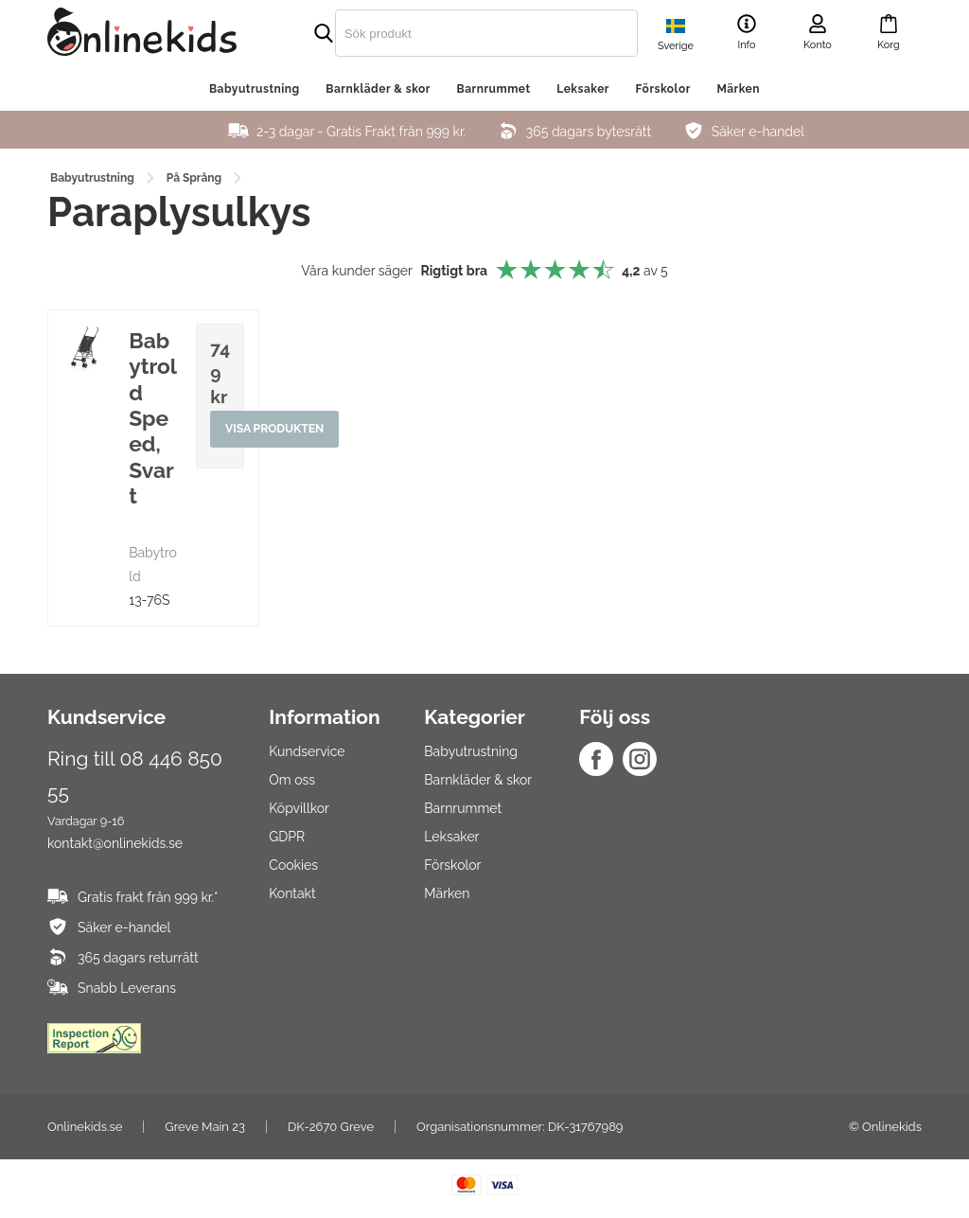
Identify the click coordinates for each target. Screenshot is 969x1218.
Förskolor (663, 89)
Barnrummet (494, 89)
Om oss (292, 779)
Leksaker (582, 89)
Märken (738, 89)
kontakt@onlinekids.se (115, 843)
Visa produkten (274, 429)
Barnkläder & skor (378, 89)
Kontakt (292, 893)
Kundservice (306, 751)
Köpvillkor (299, 808)
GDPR (287, 836)
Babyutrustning (254, 89)
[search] (446, 33)
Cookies (293, 865)
